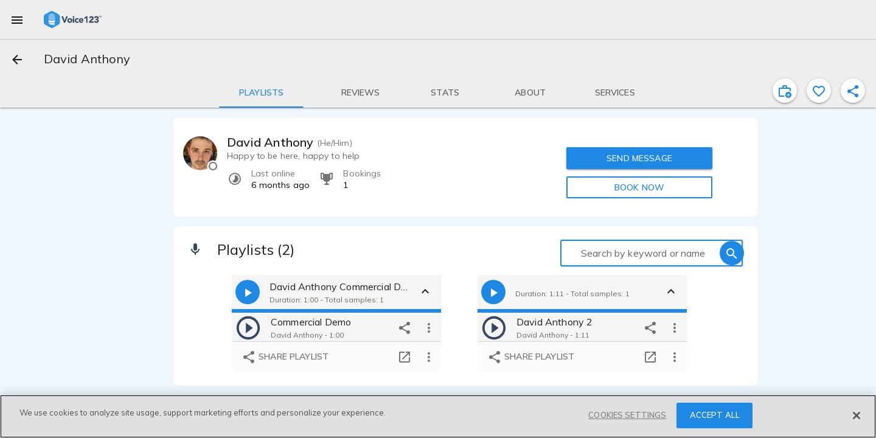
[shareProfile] (853, 90)
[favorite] (819, 90)
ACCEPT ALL (715, 415)
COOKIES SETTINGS (627, 415)
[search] (732, 253)
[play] (248, 327)
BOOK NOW (639, 187)
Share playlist (285, 357)
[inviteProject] (785, 90)
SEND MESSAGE (639, 158)
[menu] (17, 19)
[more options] (429, 327)
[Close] (856, 415)
